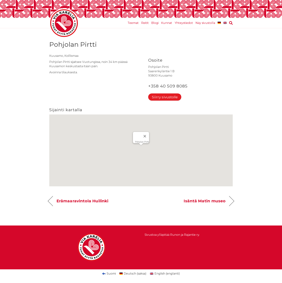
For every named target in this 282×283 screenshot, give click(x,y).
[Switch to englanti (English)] (164, 273)
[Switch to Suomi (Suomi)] (108, 273)
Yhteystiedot (184, 23)
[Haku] (230, 23)
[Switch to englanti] (225, 23)
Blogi (155, 23)
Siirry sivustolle (165, 97)
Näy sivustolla (205, 23)
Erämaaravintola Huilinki (82, 201)
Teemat (133, 23)
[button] (141, 147)
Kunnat (166, 23)
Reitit (145, 23)
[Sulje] (144, 136)
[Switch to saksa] (219, 23)
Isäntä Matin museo (205, 201)
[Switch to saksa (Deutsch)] (133, 273)
